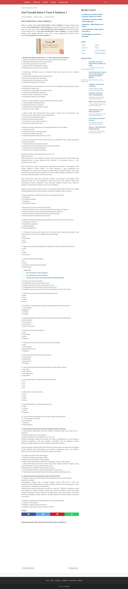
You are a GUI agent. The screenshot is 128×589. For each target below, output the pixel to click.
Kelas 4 (84, 53)
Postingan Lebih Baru (28, 568)
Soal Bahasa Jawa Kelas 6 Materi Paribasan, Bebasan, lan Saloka (97, 63)
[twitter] (43, 514)
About (52, 580)
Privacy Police (72, 580)
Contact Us (58, 580)
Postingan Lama (73, 568)
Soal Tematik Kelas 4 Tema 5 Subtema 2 (37, 275)
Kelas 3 (84, 50)
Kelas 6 (97, 47)
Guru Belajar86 (66, 586)
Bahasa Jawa (63, 2)
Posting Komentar (49, 17)
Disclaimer (65, 580)
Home (47, 580)
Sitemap (80, 580)
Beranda (27, 2)
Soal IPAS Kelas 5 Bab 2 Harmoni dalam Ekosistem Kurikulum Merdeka (45, 278)
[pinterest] (57, 514)
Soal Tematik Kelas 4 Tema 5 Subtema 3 (37, 273)
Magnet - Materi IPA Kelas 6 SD (97, 101)
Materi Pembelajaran (100, 53)
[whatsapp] (72, 514)
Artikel (53, 2)
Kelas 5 (97, 45)
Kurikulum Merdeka (100, 50)
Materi (45, 2)
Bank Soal (36, 2)
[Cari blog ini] (106, 2)
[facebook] (28, 514)
